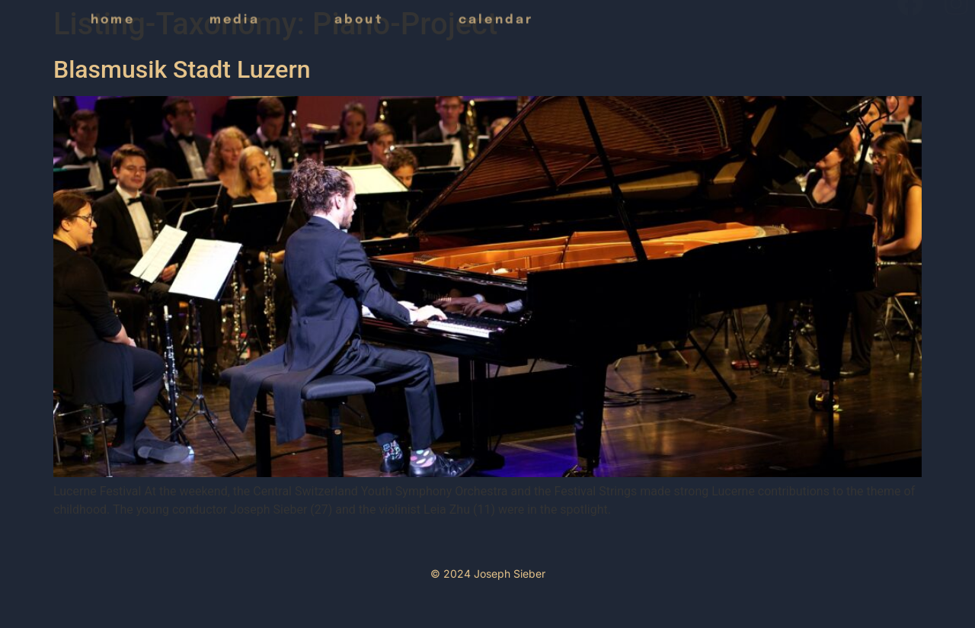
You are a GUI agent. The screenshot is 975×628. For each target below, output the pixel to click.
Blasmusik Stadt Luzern (182, 69)
